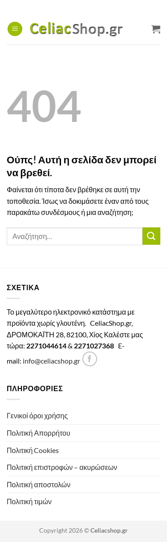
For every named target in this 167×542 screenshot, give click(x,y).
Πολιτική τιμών (29, 501)
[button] (15, 29)
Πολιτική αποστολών (38, 484)
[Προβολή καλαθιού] (155, 29)
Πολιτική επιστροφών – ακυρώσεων (62, 467)
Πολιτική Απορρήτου (38, 433)
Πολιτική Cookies (33, 450)
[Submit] (151, 236)
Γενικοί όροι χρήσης (37, 415)
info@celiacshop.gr (51, 360)
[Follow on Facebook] (89, 359)
